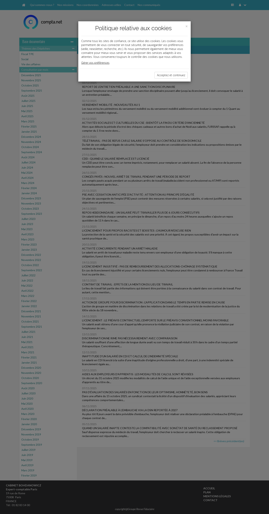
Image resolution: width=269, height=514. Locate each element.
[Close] (186, 26)
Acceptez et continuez (171, 75)
